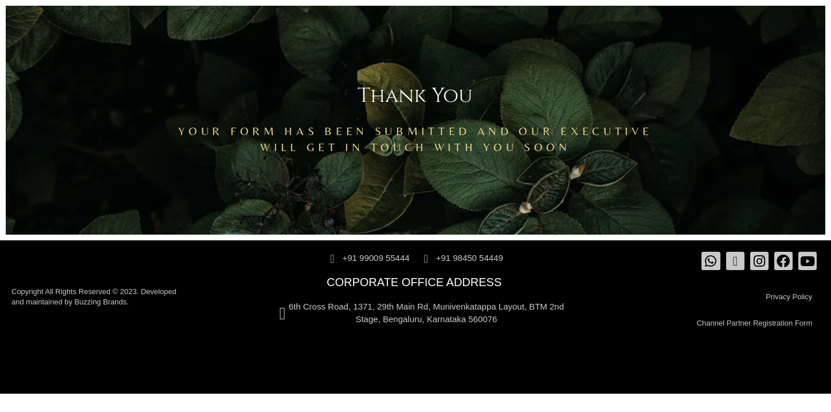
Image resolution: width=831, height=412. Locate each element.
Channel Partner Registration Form (755, 323)
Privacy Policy (789, 296)
